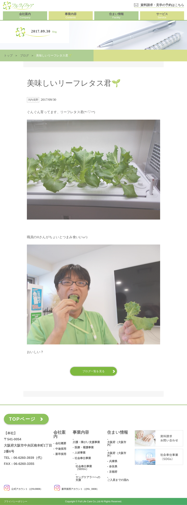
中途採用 (60, 448)
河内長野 (33, 99)
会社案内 (59, 434)
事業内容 (81, 432)
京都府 (113, 471)
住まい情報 (117, 432)
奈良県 (113, 466)
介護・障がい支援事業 (86, 442)
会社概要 (60, 443)
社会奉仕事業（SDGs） (84, 467)
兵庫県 (113, 461)
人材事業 (80, 452)
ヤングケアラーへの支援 (88, 478)
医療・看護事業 (84, 447)
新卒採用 (60, 454)
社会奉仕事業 (83, 458)
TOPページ (22, 419)
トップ (8, 55)
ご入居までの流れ (118, 480)
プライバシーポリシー (15, 501)
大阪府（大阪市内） (116, 443)
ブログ (24, 55)
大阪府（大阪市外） (116, 454)
